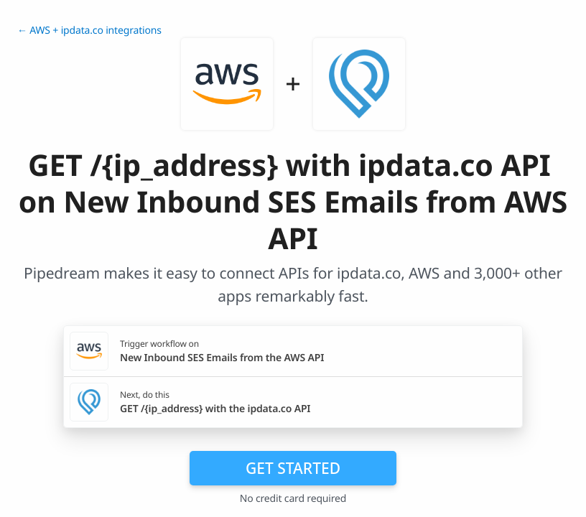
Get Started (293, 468)
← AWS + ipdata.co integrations (89, 30)
